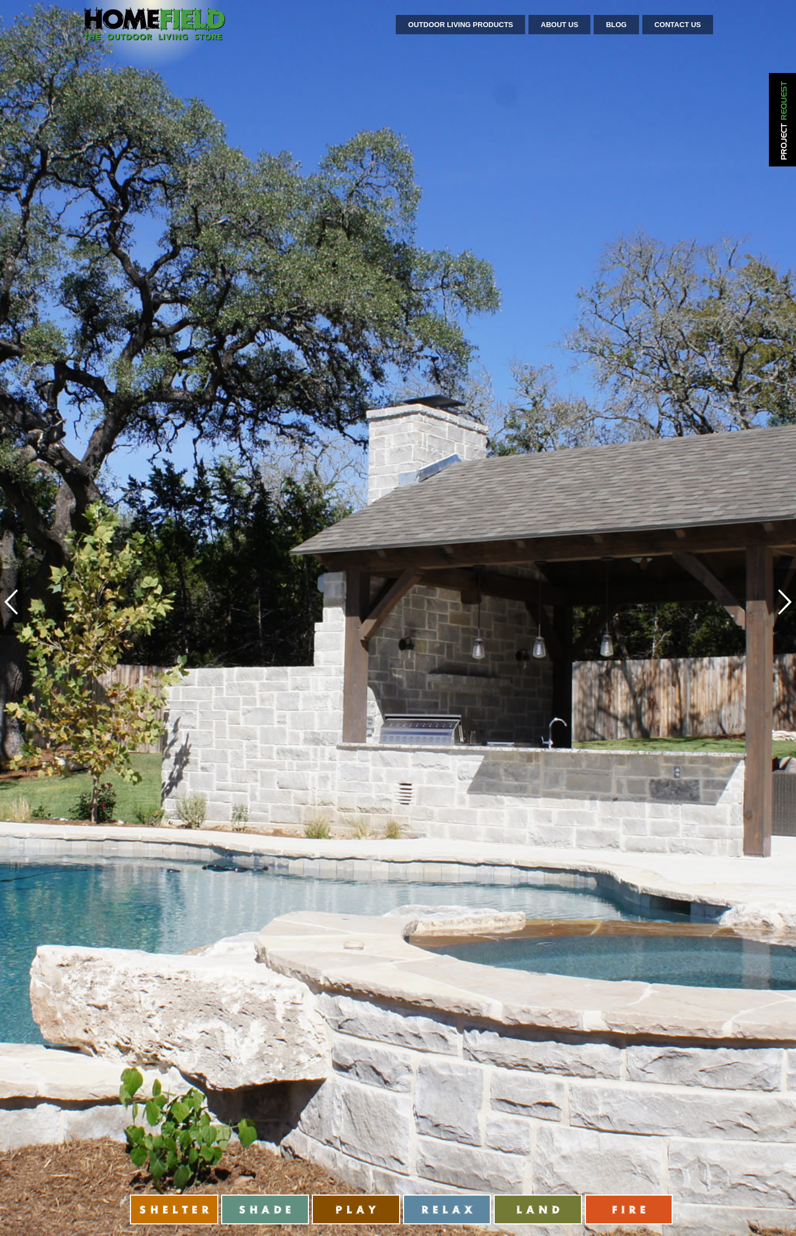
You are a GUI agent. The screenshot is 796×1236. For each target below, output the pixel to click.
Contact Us (677, 24)
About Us (559, 24)
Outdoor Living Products (460, 24)
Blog (616, 24)
